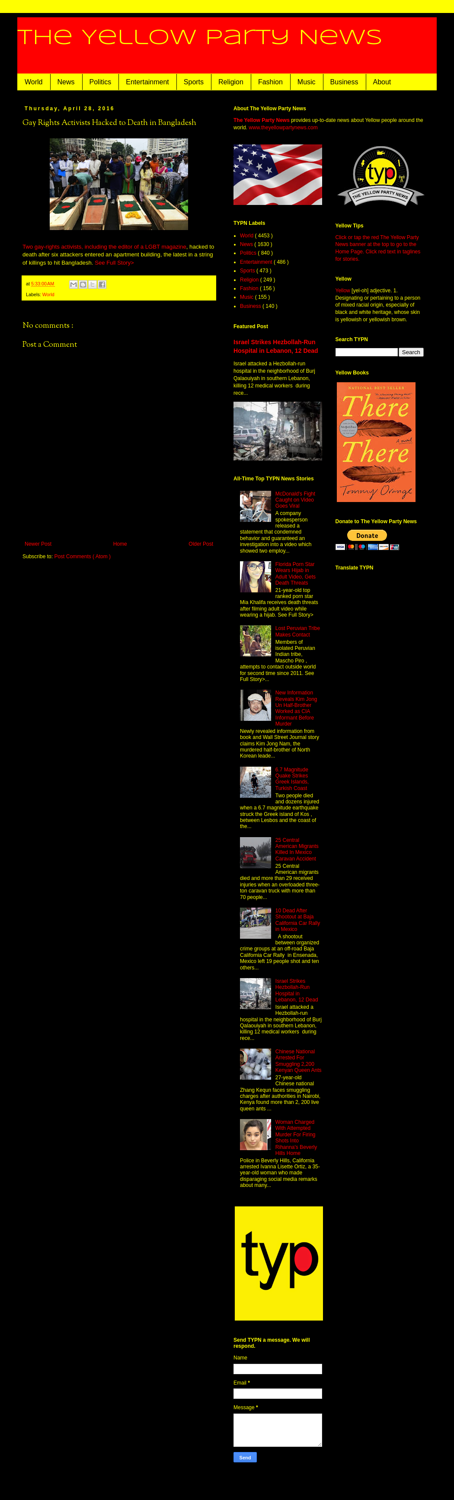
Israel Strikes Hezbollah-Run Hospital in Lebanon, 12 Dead (296, 990)
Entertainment (147, 82)
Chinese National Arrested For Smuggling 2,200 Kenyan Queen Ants (298, 1061)
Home (120, 544)
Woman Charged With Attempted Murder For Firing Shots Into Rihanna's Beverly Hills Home (296, 1137)
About (382, 82)
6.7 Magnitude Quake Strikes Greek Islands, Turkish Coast (292, 779)
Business (344, 82)
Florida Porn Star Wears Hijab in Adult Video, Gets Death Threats (295, 573)
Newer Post (38, 544)
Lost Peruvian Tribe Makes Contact (297, 631)
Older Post (201, 544)
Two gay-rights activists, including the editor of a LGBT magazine (104, 246)
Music (306, 82)
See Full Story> (114, 262)
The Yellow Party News (200, 38)
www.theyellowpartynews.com (283, 128)
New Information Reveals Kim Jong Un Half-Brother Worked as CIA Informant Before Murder (296, 708)
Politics (101, 82)
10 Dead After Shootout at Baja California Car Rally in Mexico (297, 920)
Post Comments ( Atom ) (82, 556)
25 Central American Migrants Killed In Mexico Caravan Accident (297, 849)
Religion (230, 82)
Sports (194, 82)
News (66, 82)
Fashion (270, 82)
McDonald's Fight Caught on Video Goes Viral (295, 500)
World (34, 82)
